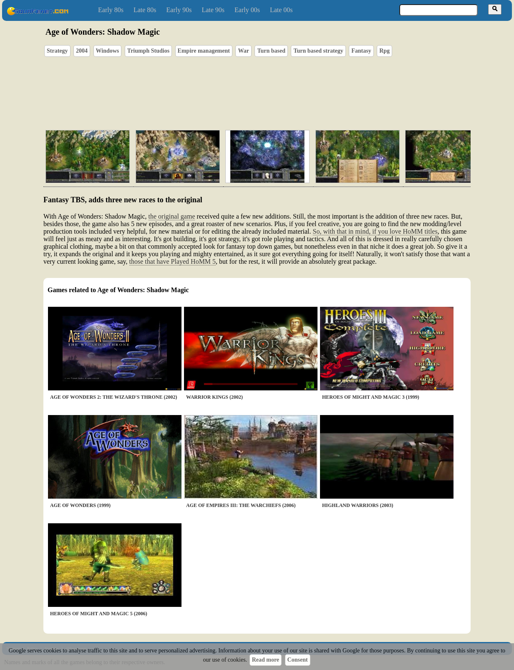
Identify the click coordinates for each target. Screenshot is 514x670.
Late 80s (145, 9)
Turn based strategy (318, 51)
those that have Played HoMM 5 (172, 261)
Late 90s (213, 9)
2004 (82, 51)
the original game (172, 216)
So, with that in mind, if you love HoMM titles (375, 231)
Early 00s (247, 9)
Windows (107, 51)
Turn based (271, 51)
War (243, 51)
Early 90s (179, 9)
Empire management (204, 51)
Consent (297, 660)
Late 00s (281, 9)
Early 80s (110, 9)
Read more (265, 660)
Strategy (57, 51)
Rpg (384, 51)
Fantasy (361, 51)
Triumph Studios (148, 51)
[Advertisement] (281, 84)
